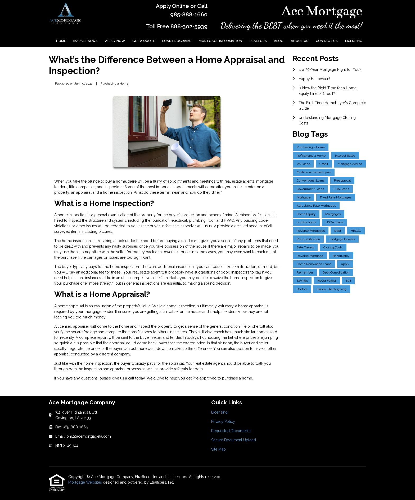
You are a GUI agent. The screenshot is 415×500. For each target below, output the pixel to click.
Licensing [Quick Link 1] (219, 412)
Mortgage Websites (85, 482)
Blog (278, 41)
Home (61, 41)
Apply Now (115, 41)
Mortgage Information (220, 41)
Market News (85, 41)
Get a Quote (143, 41)
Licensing (353, 41)
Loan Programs (176, 41)
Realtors (258, 41)
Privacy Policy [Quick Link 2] (223, 421)
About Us (299, 41)
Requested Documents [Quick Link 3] (231, 431)
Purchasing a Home (114, 83)
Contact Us (327, 41)
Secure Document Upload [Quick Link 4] (233, 440)
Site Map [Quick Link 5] (218, 449)
